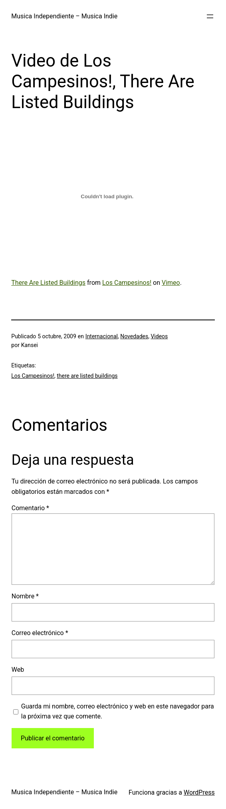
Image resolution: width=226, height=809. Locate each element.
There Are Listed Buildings (48, 282)
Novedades (134, 336)
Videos (159, 336)
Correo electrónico (40, 633)
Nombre (25, 596)
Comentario (30, 508)
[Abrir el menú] (210, 16)
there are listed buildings (87, 376)
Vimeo (171, 282)
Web (18, 669)
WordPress (199, 792)
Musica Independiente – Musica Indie (64, 16)
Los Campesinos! (126, 282)
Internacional (101, 336)
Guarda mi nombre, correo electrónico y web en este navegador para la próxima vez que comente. (117, 711)
